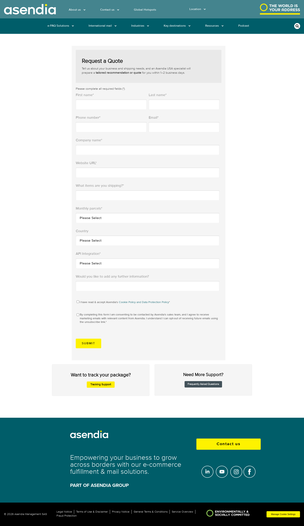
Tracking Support (100, 384)
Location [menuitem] (195, 9)
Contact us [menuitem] (107, 10)
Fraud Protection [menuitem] (67, 515)
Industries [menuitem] (137, 26)
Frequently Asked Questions (203, 384)
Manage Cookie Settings (283, 514)
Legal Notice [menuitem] (64, 511)
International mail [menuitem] (100, 26)
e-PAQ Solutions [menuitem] (58, 26)
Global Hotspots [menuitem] (145, 10)
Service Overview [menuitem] (182, 511)
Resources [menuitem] (212, 26)
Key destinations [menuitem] (175, 26)
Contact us (228, 444)
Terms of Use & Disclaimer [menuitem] (92, 511)
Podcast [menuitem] (243, 26)
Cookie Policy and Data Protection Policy (144, 302)
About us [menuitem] (75, 10)
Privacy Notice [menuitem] (120, 511)
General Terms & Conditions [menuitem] (151, 511)
